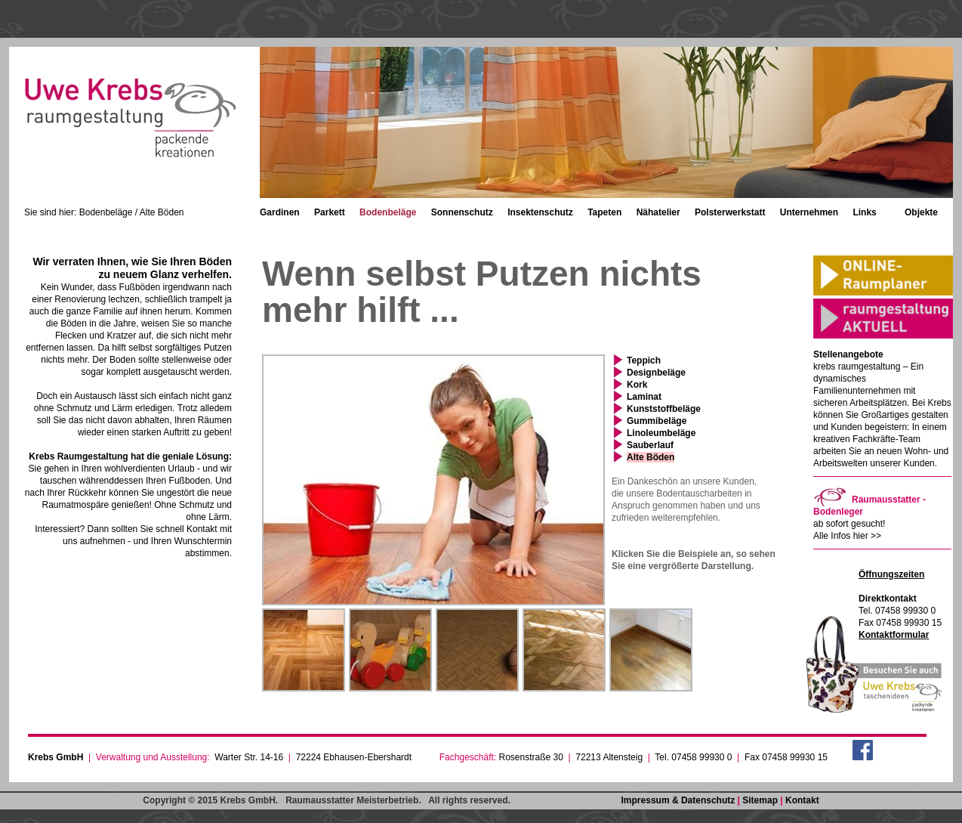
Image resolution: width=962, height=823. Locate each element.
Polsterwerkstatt (730, 212)
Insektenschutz (540, 212)
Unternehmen (809, 212)
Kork (637, 384)
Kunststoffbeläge (664, 409)
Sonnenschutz (462, 212)
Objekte (921, 212)
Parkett (329, 212)
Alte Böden (650, 457)
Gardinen (280, 212)
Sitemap (760, 800)
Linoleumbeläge (661, 433)
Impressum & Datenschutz (678, 800)
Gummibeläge (656, 421)
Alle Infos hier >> (847, 536)
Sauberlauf (650, 445)
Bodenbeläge (387, 212)
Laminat (644, 396)
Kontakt (802, 800)
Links (864, 212)
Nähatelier (658, 212)
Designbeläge (656, 372)
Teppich (644, 360)
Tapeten (604, 212)
